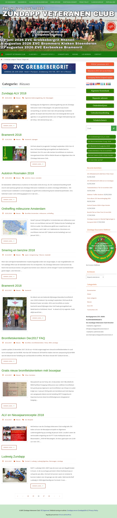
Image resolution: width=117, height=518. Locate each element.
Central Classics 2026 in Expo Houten (100, 205)
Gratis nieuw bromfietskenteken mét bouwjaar (27, 366)
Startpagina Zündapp (70, 2)
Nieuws (19, 97)
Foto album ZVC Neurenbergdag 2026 (100, 198)
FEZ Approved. (45, 504)
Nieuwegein (54, 97)
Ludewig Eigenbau (46, 455)
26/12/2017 (9, 287)
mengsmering (36, 252)
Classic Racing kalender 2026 (38, 2)
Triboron (45, 252)
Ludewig (37, 455)
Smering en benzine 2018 (16, 247)
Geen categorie (92, 301)
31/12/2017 (9, 252)
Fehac (50, 338)
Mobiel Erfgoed (55, 2)
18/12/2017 (9, 338)
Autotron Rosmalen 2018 (15, 171)
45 (33, 490)
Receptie (33, 414)
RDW (55, 338)
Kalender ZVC (22, 2)
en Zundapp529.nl (82, 504)
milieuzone (47, 211)
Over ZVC (90, 309)
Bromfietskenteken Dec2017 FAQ (20, 334)
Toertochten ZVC (93, 312)
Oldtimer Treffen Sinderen (96, 194)
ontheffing (55, 211)
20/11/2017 (9, 455)
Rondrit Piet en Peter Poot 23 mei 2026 (100, 212)
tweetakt (52, 252)
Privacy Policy (84, 2)
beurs (36, 176)
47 (44, 490)
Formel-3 (30, 455)
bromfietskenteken (41, 338)
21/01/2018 (9, 138)
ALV (48, 97)
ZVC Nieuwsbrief (10, 2)
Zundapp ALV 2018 (12, 93)
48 (49, 490)
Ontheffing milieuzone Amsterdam (20, 206)
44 (28, 490)
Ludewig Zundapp (12, 450)
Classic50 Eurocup (97, 2)
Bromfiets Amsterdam (34, 211)
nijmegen (37, 138)
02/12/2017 (9, 414)
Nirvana (61, 509)
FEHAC (89, 297)
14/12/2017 (9, 370)
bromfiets (30, 338)
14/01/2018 (9, 176)
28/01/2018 (9, 97)
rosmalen (41, 176)
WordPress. (68, 509)
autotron (30, 176)
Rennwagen (58, 455)
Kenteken (34, 370)
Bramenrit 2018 (10, 133)
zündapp (60, 338)
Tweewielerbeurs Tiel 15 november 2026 (101, 187)
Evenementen (92, 293)
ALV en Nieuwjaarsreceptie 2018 (20, 410)
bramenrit (30, 138)
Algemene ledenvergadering (36, 97)
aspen (29, 252)
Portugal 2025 (110, 2)
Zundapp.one (71, 504)
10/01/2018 (9, 211)
